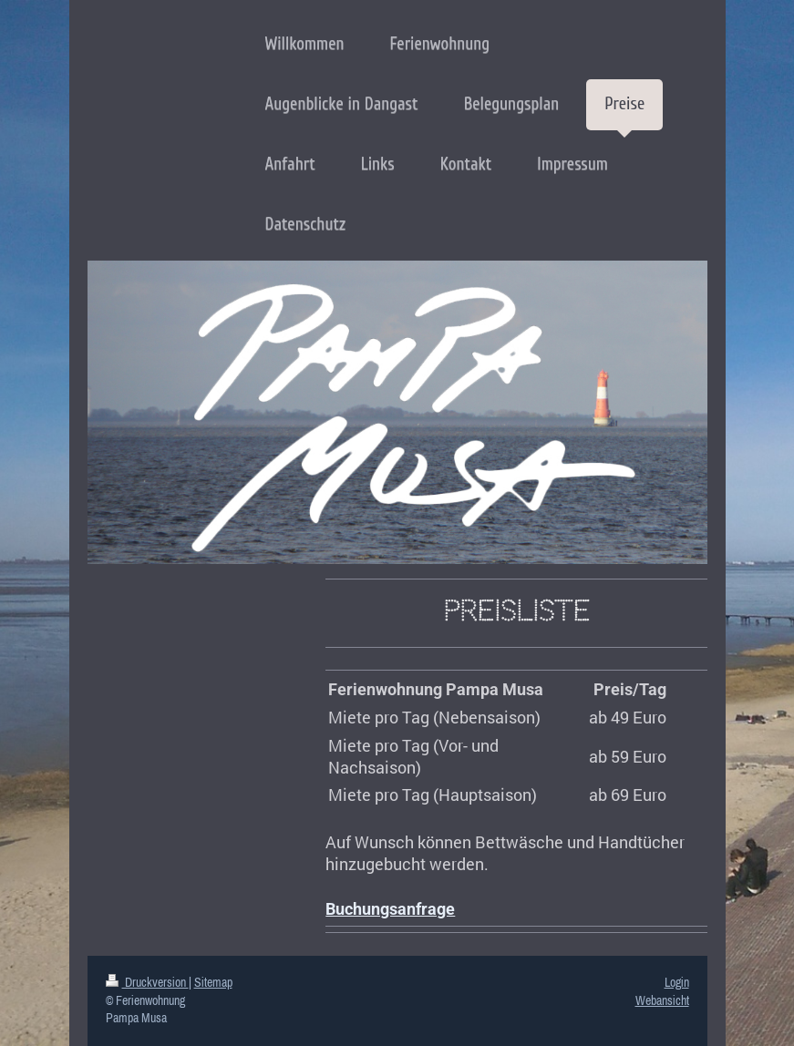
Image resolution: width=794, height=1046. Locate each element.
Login (677, 982)
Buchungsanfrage (390, 908)
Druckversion (147, 982)
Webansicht (662, 1000)
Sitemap (213, 982)
